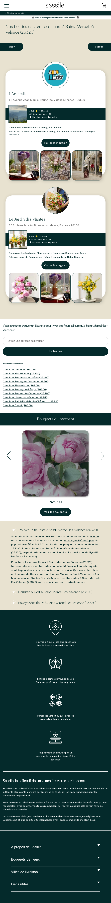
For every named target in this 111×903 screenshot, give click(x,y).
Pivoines (55, 502)
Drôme (94, 536)
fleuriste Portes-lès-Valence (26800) (26, 393)
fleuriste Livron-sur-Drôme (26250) (25, 397)
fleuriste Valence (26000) (19, 369)
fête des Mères (58, 574)
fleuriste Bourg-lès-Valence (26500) (26, 381)
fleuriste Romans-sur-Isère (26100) (26, 377)
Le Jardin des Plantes (27, 219)
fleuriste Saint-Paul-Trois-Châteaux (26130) (31, 401)
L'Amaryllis (18, 94)
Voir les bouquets (55, 511)
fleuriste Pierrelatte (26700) (21, 385)
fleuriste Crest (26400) (18, 405)
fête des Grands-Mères (44, 578)
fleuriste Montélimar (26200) (21, 373)
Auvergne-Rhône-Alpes (79, 540)
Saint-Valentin (82, 574)
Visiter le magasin (55, 142)
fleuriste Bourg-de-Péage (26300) (25, 389)
